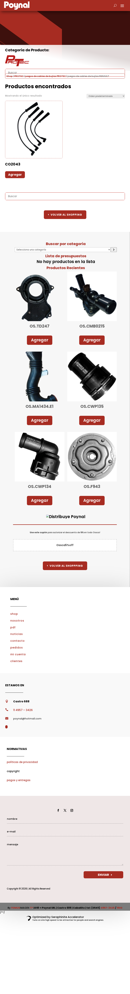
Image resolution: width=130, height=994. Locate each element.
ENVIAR (103, 875)
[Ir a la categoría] (114, 249)
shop (14, 614)
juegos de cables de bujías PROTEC (45, 76)
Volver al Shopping (66, 214)
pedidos (16, 648)
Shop (9, 76)
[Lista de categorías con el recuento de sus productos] (63, 249)
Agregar (39, 340)
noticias (16, 634)
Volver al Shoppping (66, 566)
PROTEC (18, 76)
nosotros (17, 621)
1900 (119, 907)
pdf (13, 627)
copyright (13, 771)
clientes (16, 661)
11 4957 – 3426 (23, 710)
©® (31, 907)
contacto (17, 641)
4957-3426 (108, 907)
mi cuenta (18, 654)
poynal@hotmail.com (27, 718)
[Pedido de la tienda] (105, 96)
